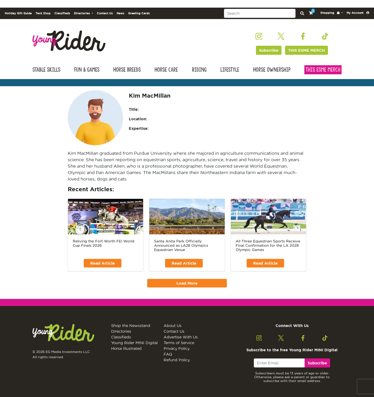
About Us (173, 325)
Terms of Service (179, 343)
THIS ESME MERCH (306, 50)
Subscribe (268, 50)
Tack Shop (43, 13)
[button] (331, 13)
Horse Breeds (127, 69)
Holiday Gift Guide (18, 13)
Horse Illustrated (126, 348)
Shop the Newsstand (130, 325)
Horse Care (166, 69)
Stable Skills (46, 69)
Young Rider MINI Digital (134, 343)
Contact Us (105, 13)
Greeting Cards (139, 13)
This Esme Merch (323, 69)
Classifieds (62, 13)
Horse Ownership (272, 69)
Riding (199, 69)
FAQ (168, 354)
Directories (121, 331)
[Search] (260, 13)
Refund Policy (177, 360)
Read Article (102, 263)
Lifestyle (229, 69)
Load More (187, 283)
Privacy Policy (177, 348)
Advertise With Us (181, 337)
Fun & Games (86, 69)
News (120, 13)
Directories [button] (82, 13)
